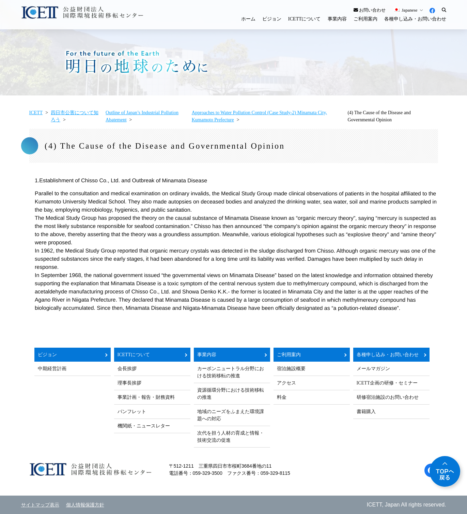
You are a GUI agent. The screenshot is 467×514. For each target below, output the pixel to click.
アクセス (286, 383)
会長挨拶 (127, 368)
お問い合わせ (370, 10)
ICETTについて (304, 18)
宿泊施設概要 (291, 368)
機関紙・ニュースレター (144, 425)
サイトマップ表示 (40, 505)
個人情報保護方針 (85, 505)
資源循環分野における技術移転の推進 (230, 394)
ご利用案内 (365, 18)
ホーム (248, 18)
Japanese (405, 10)
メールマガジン (373, 368)
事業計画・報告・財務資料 (146, 397)
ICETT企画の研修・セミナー (387, 383)
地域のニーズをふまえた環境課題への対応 (230, 415)
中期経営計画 (52, 368)
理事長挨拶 (129, 383)
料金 (281, 397)
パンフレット (132, 411)
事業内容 (337, 18)
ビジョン (271, 18)
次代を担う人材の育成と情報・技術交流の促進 (230, 436)
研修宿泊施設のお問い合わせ (388, 397)
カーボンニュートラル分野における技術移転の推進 (230, 372)
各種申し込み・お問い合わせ (415, 18)
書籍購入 (366, 411)
